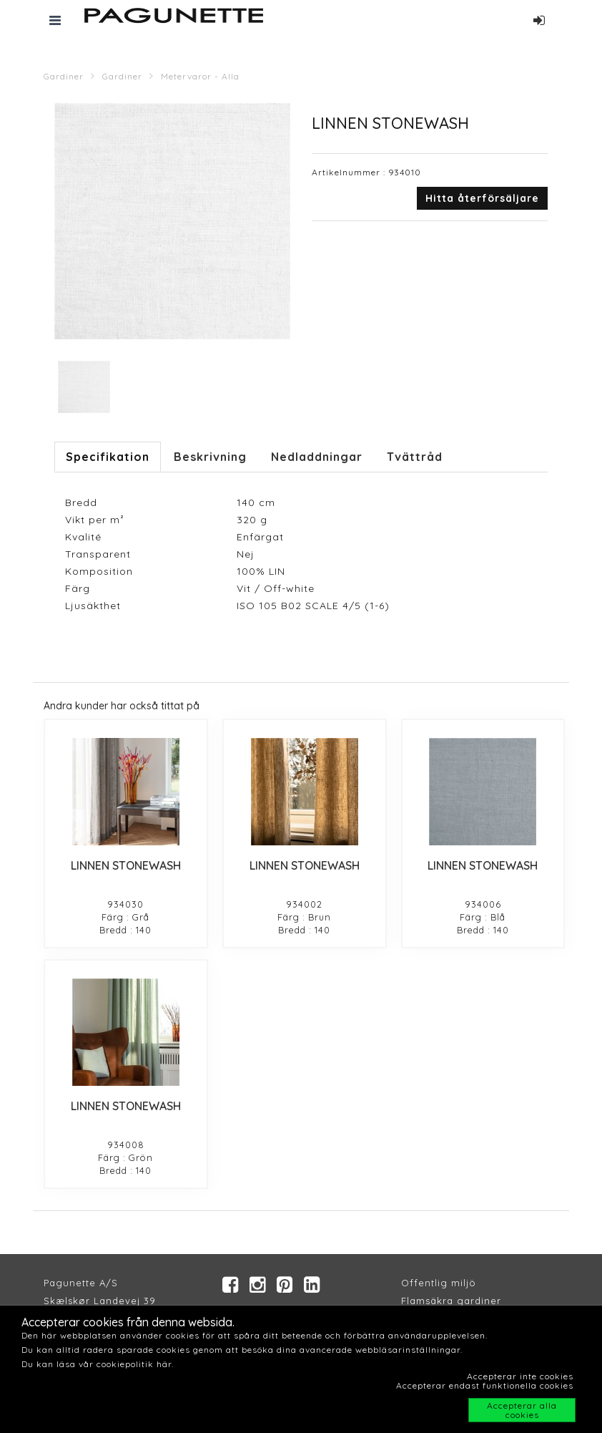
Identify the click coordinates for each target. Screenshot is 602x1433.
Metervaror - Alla (200, 76)
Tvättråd (415, 457)
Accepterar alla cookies (522, 1410)
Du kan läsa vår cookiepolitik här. (97, 1364)
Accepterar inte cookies (520, 1376)
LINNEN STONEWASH (126, 865)
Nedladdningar (316, 457)
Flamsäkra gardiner (451, 1300)
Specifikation (107, 457)
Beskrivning (210, 457)
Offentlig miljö (438, 1282)
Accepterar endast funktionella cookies (484, 1385)
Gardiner (64, 76)
